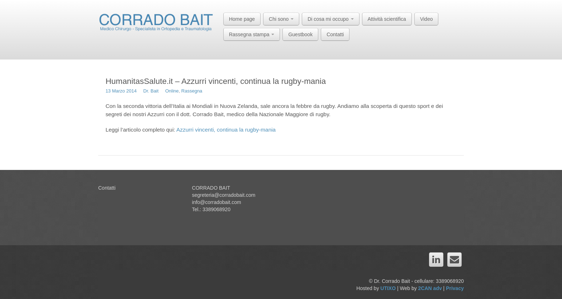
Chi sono (281, 19)
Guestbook (300, 34)
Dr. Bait (151, 91)
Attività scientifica (387, 19)
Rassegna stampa (252, 34)
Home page (242, 19)
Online (172, 91)
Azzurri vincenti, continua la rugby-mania (225, 130)
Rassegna (192, 91)
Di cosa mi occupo (330, 19)
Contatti (335, 34)
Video (426, 19)
